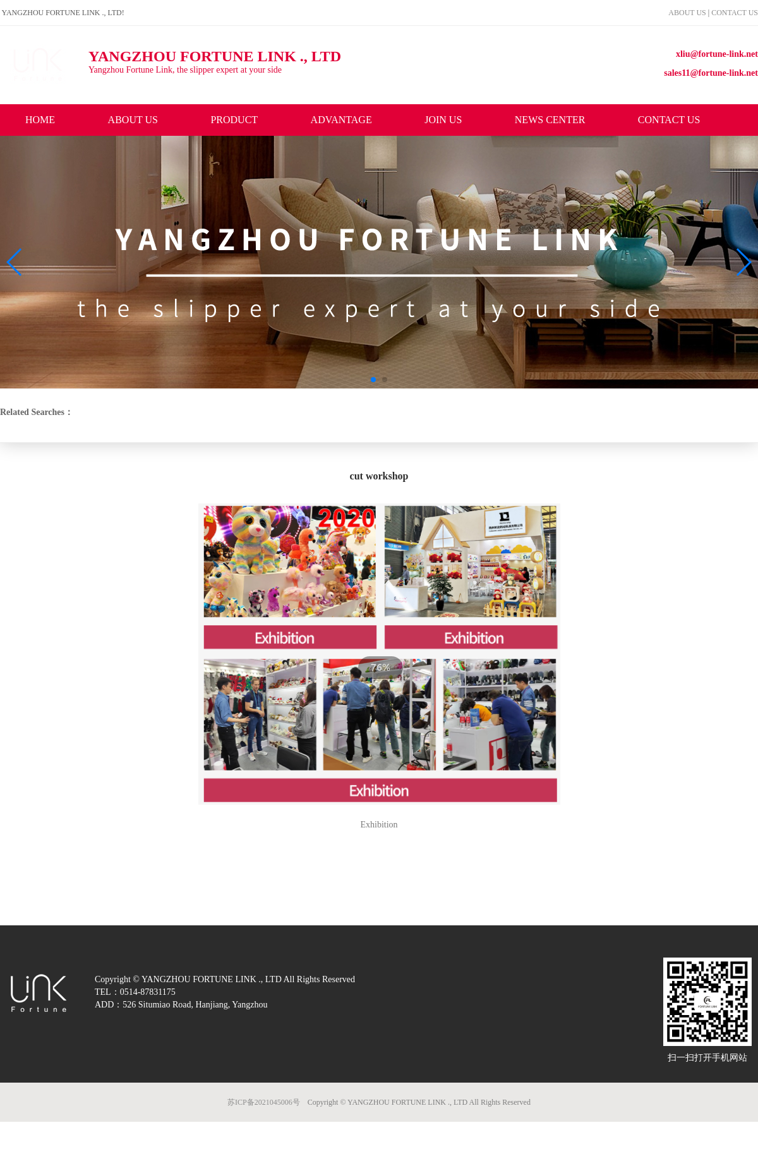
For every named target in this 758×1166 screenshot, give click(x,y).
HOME (40, 119)
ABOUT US (687, 12)
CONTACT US (734, 12)
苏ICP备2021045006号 (263, 1102)
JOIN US (443, 119)
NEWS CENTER (550, 119)
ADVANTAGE (341, 119)
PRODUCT (234, 119)
